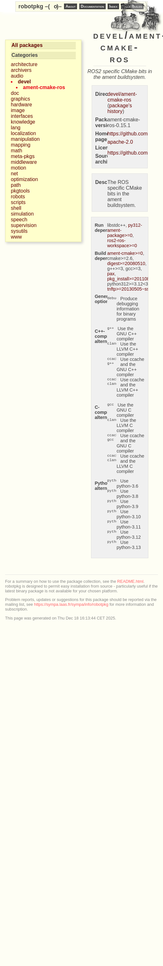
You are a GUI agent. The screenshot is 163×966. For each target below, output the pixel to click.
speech (19, 219)
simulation (22, 214)
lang (15, 127)
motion (18, 168)
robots (18, 196)
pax (111, 273)
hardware (21, 104)
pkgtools (20, 191)
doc (15, 93)
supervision (24, 225)
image (18, 110)
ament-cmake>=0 (125, 253)
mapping (20, 145)
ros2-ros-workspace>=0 (122, 243)
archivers (21, 70)
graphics (20, 99)
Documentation (92, 6)
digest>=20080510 (126, 263)
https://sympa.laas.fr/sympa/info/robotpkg (71, 604)
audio (17, 76)
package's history (120, 108)
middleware (24, 162)
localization (23, 133)
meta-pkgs (23, 156)
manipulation (25, 139)
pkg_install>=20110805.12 (134, 278)
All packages (27, 45)
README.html (130, 581)
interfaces (22, 116)
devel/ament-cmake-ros (122, 97)
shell (16, 208)
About (70, 6)
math (16, 150)
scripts (18, 202)
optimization (24, 179)
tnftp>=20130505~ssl (128, 289)
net (14, 173)
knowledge (23, 122)
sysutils (19, 231)
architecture (24, 64)
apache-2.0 (120, 142)
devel (24, 81)
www (16, 237)
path (16, 185)
